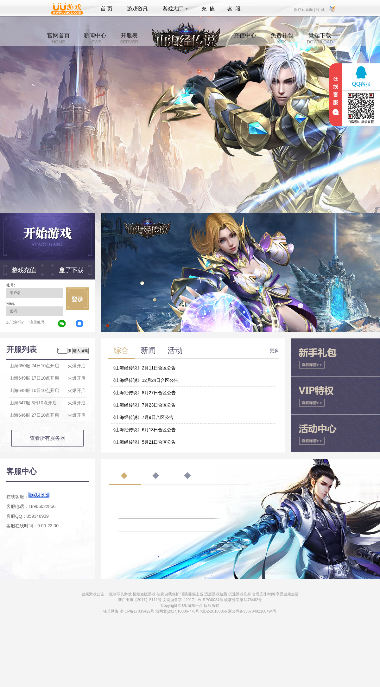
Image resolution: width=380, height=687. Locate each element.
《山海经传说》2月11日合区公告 (143, 367)
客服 (234, 9)
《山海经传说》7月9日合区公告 (142, 417)
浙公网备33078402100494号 (252, 611)
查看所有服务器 (47, 438)
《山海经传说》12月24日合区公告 (144, 380)
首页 (106, 9)
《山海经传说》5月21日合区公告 (143, 442)
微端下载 (320, 38)
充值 (207, 9)
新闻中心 (95, 38)
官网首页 (58, 38)
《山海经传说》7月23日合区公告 (143, 405)
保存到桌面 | (304, 9)
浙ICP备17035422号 (137, 611)
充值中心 (245, 38)
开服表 (129, 38)
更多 (274, 350)
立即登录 (77, 298)
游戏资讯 (137, 9)
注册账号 (37, 322)
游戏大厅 (173, 9)
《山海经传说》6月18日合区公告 (143, 429)
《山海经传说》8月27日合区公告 (143, 392)
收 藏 (320, 9)
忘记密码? (15, 322)
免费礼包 (281, 38)
